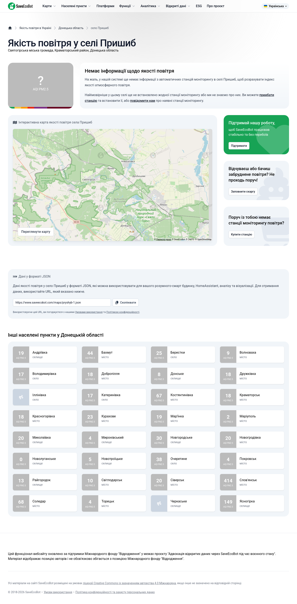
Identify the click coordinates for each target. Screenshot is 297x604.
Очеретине (191, 458)
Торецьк (122, 501)
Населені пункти (76, 6)
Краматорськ (260, 395)
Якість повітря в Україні (35, 28)
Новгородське (191, 437)
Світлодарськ (122, 480)
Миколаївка (53, 437)
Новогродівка (260, 437)
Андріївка (53, 352)
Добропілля (122, 373)
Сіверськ (191, 480)
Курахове (122, 416)
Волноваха (260, 352)
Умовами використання (89, 312)
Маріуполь (260, 416)
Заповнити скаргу (243, 191)
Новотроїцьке (122, 458)
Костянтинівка (191, 395)
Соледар (53, 501)
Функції (127, 6)
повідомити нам (142, 101)
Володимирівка (53, 373)
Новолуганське (53, 458)
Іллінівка (53, 395)
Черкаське (191, 501)
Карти (49, 6)
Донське (191, 373)
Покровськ (260, 458)
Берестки (191, 352)
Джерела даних (163, 239)
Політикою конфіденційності (122, 312)
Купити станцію (242, 234)
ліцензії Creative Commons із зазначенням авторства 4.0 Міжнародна (129, 583)
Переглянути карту (36, 231)
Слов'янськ (260, 480)
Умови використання (58, 592)
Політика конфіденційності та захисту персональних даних (115, 592)
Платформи (105, 6)
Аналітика (151, 6)
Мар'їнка (191, 416)
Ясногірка (260, 501)
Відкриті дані (178, 6)
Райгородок (53, 480)
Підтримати (239, 145)
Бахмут (122, 352)
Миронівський (122, 437)
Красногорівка (53, 416)
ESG (199, 6)
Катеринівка (122, 395)
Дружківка (260, 373)
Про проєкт (215, 6)
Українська (275, 6)
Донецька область (71, 28)
